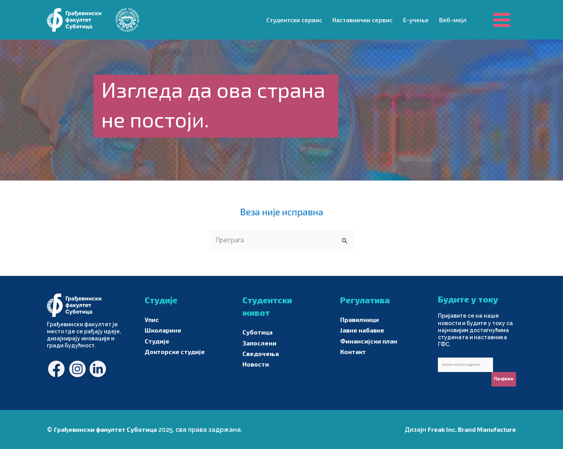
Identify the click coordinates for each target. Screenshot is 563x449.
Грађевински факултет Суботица (105, 429)
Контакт (353, 351)
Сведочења (260, 353)
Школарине (163, 330)
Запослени (259, 343)
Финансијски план (368, 341)
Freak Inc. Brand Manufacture (472, 429)
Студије (157, 341)
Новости (255, 364)
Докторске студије (175, 351)
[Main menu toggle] (501, 19)
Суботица (257, 332)
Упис (152, 319)
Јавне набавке (362, 330)
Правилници (359, 319)
